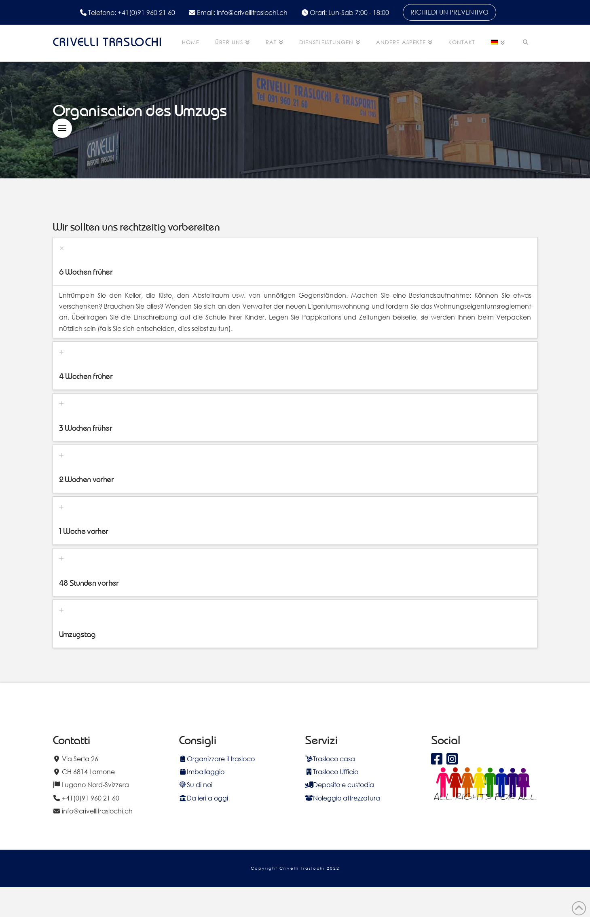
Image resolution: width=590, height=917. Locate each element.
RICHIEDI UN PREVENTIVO (449, 12)
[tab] (295, 261)
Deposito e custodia (339, 784)
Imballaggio (201, 771)
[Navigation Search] (525, 43)
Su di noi (195, 784)
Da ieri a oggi (203, 798)
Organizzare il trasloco (217, 758)
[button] (62, 128)
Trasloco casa (330, 758)
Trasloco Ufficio (331, 771)
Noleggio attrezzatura (342, 798)
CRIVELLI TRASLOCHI (108, 41)
